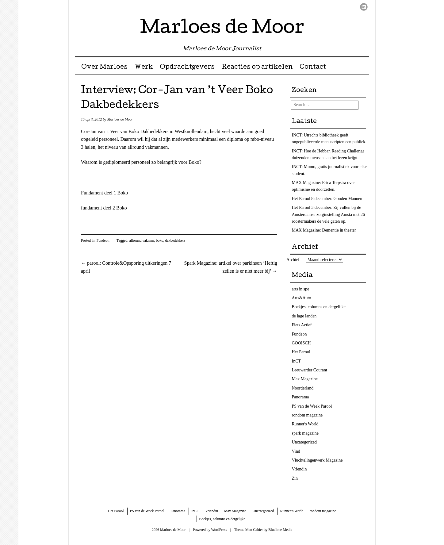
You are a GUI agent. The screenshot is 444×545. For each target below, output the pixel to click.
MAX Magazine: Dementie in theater (324, 230)
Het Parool (301, 352)
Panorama (300, 397)
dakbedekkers (175, 240)
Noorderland (303, 388)
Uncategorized (304, 442)
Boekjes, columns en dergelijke (319, 307)
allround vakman (141, 240)
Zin (295, 478)
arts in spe (300, 289)
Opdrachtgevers (187, 67)
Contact (313, 67)
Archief (293, 259)
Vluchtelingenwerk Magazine (317, 460)
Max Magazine (305, 379)
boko (159, 240)
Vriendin (299, 469)
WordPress (219, 530)
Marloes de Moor (222, 29)
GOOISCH (301, 343)
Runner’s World (291, 511)
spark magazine (305, 433)
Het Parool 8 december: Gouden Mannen (327, 198)
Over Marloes (104, 67)
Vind (296, 451)
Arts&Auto (301, 298)
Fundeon (103, 240)
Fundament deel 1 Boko (104, 192)
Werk (144, 67)
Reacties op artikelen (257, 67)
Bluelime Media (280, 530)
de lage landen (304, 316)
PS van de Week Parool (312, 406)
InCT (296, 361)
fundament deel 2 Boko (104, 207)
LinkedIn (364, 7)
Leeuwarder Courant (309, 370)
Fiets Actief (302, 325)
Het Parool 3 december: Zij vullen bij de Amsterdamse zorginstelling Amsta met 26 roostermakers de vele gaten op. (328, 214)
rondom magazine (307, 415)
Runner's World (305, 424)
